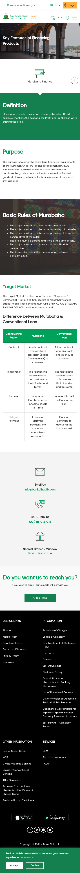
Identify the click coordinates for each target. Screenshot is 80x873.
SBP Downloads (52, 666)
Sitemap (7, 630)
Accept (14, 865)
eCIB (5, 757)
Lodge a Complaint (54, 637)
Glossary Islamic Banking (17, 764)
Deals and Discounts (14, 649)
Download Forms (12, 643)
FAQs (46, 764)
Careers (47, 659)
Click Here (40, 598)
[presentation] (74, 80)
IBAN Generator (12, 780)
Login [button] (70, 5)
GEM (45, 751)
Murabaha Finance (40, 76)
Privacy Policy (11, 656)
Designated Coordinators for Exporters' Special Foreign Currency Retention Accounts (60, 713)
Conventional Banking (19, 5)
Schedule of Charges (55, 630)
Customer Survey (52, 672)
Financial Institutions (54, 757)
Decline (34, 865)
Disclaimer (9, 662)
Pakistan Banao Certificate (18, 800)
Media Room (10, 637)
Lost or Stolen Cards (14, 751)
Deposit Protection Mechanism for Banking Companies (56, 682)
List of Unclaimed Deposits (58, 692)
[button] (56, 5)
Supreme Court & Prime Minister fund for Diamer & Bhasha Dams (18, 790)
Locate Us (48, 653)
